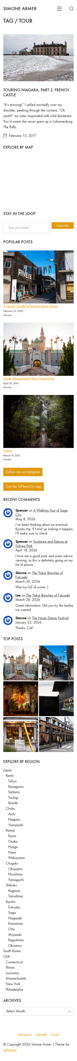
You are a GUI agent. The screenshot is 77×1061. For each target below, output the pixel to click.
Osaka (13, 841)
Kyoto (12, 836)
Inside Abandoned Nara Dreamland (28, 378)
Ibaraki (13, 803)
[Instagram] (25, 1035)
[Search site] (71, 8)
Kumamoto (15, 923)
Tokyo (12, 781)
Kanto (10, 775)
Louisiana (12, 973)
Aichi (11, 814)
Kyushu (10, 902)
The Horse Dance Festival (50, 618)
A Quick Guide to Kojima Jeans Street (30, 306)
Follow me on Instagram (23, 472)
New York (13, 984)
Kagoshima (16, 940)
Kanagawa (15, 787)
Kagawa (14, 891)
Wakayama (16, 858)
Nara (12, 852)
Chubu (10, 808)
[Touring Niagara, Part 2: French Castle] (38, 57)
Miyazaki (15, 935)
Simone (20, 573)
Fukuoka (14, 907)
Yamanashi (15, 825)
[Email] (55, 1035)
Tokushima (15, 896)
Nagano (14, 819)
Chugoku (12, 863)
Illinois (10, 967)
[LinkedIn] (41, 1035)
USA (6, 956)
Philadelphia (14, 989)
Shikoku (11, 885)
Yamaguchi (16, 880)
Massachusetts (16, 978)
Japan (7, 770)
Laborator (10, 1050)
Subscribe (62, 225)
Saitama (14, 792)
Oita (11, 929)
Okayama (15, 869)
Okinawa (14, 946)
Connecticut (14, 962)
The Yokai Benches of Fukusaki (48, 595)
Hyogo (13, 847)
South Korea (12, 951)
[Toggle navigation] (59, 9)
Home (7, 451)
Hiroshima (15, 874)
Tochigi (13, 797)
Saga (12, 913)
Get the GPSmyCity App (23, 486)
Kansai (10, 830)
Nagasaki (15, 918)
